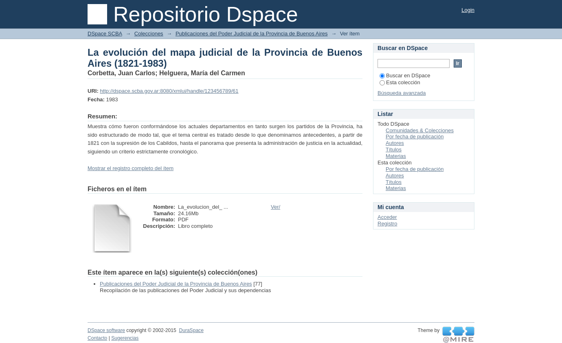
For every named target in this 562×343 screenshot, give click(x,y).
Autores (395, 143)
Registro (387, 224)
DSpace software (106, 330)
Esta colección (400, 82)
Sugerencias (124, 338)
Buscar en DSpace (405, 75)
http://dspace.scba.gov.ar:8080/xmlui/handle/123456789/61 (169, 91)
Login (467, 10)
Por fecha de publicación (414, 136)
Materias (396, 156)
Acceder (387, 217)
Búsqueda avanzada (402, 93)
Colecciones (148, 34)
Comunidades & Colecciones (420, 130)
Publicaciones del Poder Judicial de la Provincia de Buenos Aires (252, 34)
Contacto (97, 338)
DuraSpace (191, 330)
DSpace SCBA (105, 34)
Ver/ (275, 207)
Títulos (394, 149)
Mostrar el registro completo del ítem (130, 168)
